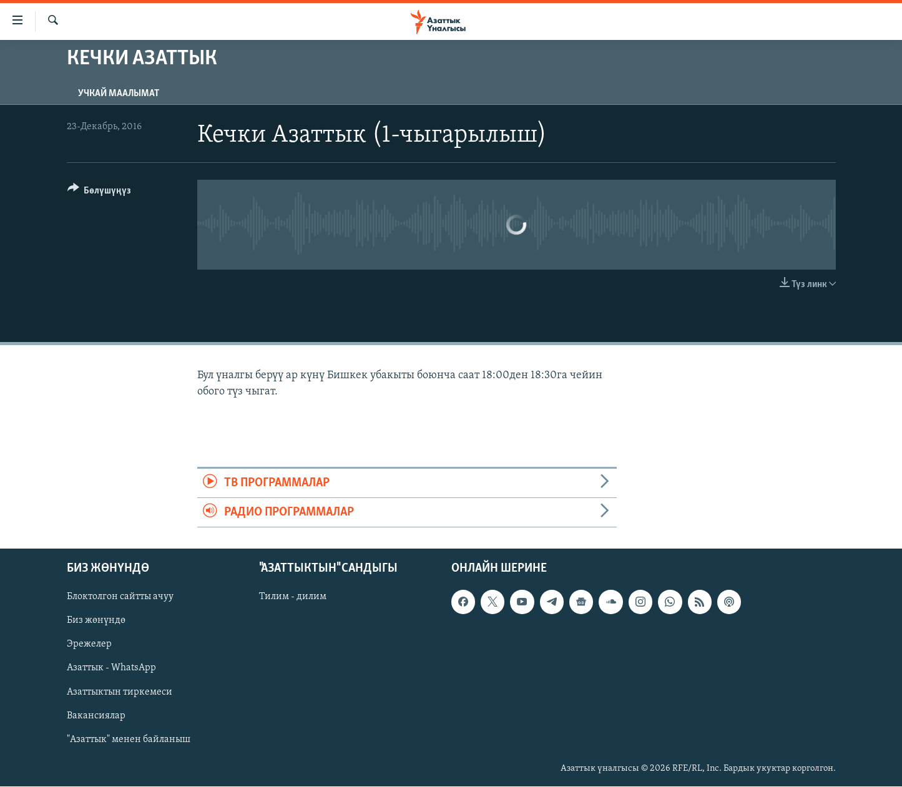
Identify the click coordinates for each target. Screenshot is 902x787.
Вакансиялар (96, 716)
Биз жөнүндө (96, 621)
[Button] (99, 192)
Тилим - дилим (292, 597)
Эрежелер (89, 645)
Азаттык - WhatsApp (111, 668)
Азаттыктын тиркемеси (119, 692)
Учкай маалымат (118, 94)
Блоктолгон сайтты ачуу (120, 597)
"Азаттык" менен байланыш (128, 740)
